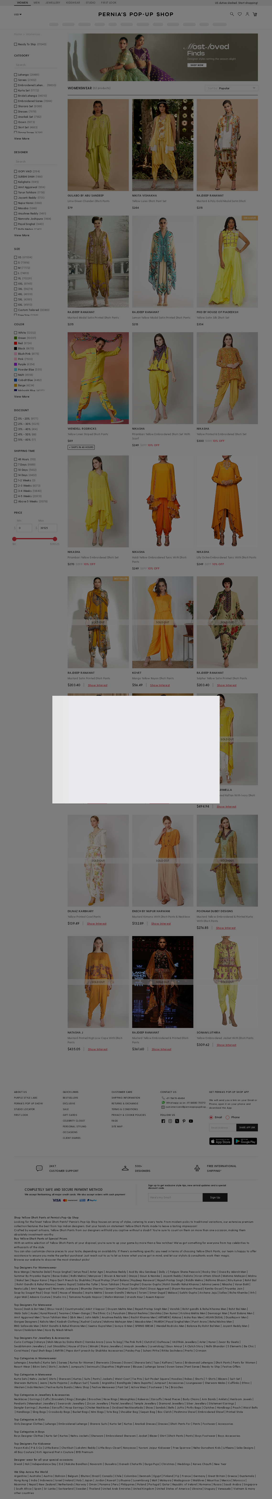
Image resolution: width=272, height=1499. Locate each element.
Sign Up (215, 1197)
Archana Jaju (208, 1292)
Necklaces (20, 1399)
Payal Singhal (130, 1284)
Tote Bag (112, 1411)
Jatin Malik (92, 1317)
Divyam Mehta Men (120, 1308)
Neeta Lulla (21, 1288)
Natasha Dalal (41, 1271)
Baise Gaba (60, 1275)
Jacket (142, 1435)
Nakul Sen (22, 1280)
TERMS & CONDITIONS (125, 1109)
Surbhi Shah (138, 1288)
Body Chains (191, 1399)
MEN (37, 2)
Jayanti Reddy (172, 1275)
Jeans (43, 1382)
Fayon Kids (21, 1447)
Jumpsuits (77, 1366)
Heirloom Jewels (241, 1399)
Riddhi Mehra (194, 1280)
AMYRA (59, 1350)
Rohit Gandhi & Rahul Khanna (35, 1284)
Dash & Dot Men (34, 1308)
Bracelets (58, 1399)
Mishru (252, 1275)
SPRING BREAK (144, 1325)
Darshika (156, 1313)
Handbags (223, 1407)
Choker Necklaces (97, 1407)
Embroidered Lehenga (73, 1423)
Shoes (149, 1407)
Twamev (64, 1313)
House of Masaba (71, 1292)
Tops (156, 1362)
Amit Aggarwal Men (27, 1317)
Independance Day (44, 1463)
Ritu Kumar (235, 1280)
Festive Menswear (103, 1387)
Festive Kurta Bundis (59, 1387)
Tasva (18, 1308)
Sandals (161, 1407)
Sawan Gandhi (114, 1292)
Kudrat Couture (91, 1321)
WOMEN (22, 2)
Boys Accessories (229, 1435)
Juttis (180, 1407)
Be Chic (249, 1346)
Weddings (183, 1463)
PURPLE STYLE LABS (26, 1097)
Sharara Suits (98, 1423)
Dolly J (163, 1271)
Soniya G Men (123, 1325)
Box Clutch (165, 1411)
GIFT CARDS (70, 1114)
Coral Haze (21, 1350)
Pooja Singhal (62, 1271)
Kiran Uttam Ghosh (207, 1275)
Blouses (138, 1366)
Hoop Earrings (74, 1407)
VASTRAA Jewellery (184, 1341)
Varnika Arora (94, 1341)
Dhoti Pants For (180, 1423)
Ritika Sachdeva (172, 1350)
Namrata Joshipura (65, 1288)
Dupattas (108, 1366)
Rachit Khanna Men (143, 1317)
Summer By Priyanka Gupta (32, 1275)
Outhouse (163, 1341)
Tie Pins (137, 1378)
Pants (96, 1378)
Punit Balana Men (241, 1313)
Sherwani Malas (215, 1382)
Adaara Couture (40, 1296)
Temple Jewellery (145, 1403)
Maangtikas (127, 1399)
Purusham (119, 1313)
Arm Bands (209, 1399)
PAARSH (159, 1321)
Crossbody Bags (59, 1411)
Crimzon (201, 1350)
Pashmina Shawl (185, 1411)
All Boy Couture (24, 1452)
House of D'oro (78, 1346)
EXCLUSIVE (69, 1103)
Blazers (223, 1378)
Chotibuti (67, 1447)
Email (216, 1117)
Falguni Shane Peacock (185, 1271)
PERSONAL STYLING (74, 1126)
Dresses (116, 1362)
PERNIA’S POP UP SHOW (28, 1103)
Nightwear (124, 1366)
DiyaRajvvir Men (236, 1317)
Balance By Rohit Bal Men (203, 1325)
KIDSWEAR (73, 2)
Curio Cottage (23, 1341)
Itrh (252, 1292)
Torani (143, 1292)
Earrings (35, 1399)
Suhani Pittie (151, 1350)
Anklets (223, 1399)
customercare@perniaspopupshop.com (187, 1106)
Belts (171, 1407)
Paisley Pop (132, 1350)
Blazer (154, 1435)
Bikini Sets (39, 1366)
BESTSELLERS (70, 1097)
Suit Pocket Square (157, 1378)
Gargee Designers (25, 1321)
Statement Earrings (221, 1403)
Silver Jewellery (196, 1403)
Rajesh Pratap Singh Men (151, 1308)
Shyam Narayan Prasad (187, 1288)
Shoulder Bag (129, 1411)
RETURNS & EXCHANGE (125, 1103)
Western (19, 1387)
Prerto (189, 1350)
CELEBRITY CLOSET (74, 1120)
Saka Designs (245, 1447)
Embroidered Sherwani (121, 1435)
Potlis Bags (194, 1407)
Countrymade (74, 1308)
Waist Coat (122, 1378)
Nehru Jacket (38, 1378)
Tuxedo (94, 1382)
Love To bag (114, 1341)
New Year (220, 1463)
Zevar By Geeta (228, 1341)
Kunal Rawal (48, 1313)
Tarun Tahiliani (110, 1284)
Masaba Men (143, 1321)
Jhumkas (44, 1407)
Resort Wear (22, 1366)
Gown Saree (175, 1366)
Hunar (212, 1341)
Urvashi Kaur (135, 1296)
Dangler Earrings (25, 1407)
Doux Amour (174, 1346)
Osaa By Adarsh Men (232, 1271)
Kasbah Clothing (68, 1321)
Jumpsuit (160, 1382)
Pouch (237, 1407)
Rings (70, 1399)
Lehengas (20, 1362)
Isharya (40, 1341)
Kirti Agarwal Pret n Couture (55, 1452)
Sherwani (65, 1378)
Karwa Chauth (202, 1463)
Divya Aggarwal (158, 1288)
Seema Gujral (66, 1284)
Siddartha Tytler (87, 1284)
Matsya (131, 1292)
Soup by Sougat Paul (27, 1292)
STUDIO (90, 2)
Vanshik (175, 1308)
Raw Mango (22, 1271)
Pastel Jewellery (121, 1403)
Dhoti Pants (223, 1362)
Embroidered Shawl (211, 1411)
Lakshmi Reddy (86, 1447)
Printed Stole (234, 1411)
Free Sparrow (182, 1447)
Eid (61, 1463)
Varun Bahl (242, 1284)
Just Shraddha (56, 1346)
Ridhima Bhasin (216, 1280)
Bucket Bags (81, 1411)
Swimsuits (93, 1366)
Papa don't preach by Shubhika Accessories (94, 1350)
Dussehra (111, 1463)
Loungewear (194, 1382)
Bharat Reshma (138, 1313)
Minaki (94, 1346)
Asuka (34, 1313)
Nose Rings (110, 1399)
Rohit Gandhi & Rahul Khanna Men (64, 1325)
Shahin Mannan (114, 1296)
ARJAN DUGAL (214, 1317)
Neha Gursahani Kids (207, 1447)
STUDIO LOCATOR (24, 1109)
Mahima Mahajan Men (117, 1321)
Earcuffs (156, 1399)
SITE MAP (117, 1126)
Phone (235, 1117)
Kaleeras (143, 1399)
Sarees (63, 1362)
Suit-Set (235, 1378)
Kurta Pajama (59, 1382)
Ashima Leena (210, 1284)
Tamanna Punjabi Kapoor (85, 1296)
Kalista (188, 1275)
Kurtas (77, 1378)
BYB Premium (84, 1452)
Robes (188, 1378)
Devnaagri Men (217, 1313)
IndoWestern (35, 1387)
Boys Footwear (205, 1435)
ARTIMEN (163, 1317)
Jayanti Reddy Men (235, 1325)
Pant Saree (192, 1366)
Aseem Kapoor (155, 1296)
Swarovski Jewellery (71, 1403)
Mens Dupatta (143, 1382)
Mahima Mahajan (234, 1275)
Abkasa (176, 1317)
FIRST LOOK (108, 2)
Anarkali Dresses (145, 1423)
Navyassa (129, 1447)
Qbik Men (76, 1317)
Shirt (163, 1435)
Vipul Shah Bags (41, 1350)
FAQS (115, 1120)
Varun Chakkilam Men (28, 1329)
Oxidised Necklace (124, 1407)
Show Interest (98, 685)
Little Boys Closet (109, 1447)
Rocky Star (209, 1271)
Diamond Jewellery (171, 1403)
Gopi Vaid (50, 1292)
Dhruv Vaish (54, 1308)
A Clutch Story (194, 1346)
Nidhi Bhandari (215, 1346)
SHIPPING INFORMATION (126, 1097)
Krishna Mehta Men (192, 1313)
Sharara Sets (142, 1362)
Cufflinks (233, 1382)
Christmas (168, 1463)
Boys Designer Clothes (28, 1435)
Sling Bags (39, 1411)
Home (18, 34)
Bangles (81, 1399)
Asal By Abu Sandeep (143, 1271)
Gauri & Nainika (150, 1275)
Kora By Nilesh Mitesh (59, 1329)
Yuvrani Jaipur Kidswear (154, 1447)
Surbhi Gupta (188, 1292)
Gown (128, 1362)
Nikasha (227, 1284)
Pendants (20, 1403)
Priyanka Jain (233, 1288)
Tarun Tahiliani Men (54, 1317)
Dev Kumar (171, 1313)
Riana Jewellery (111, 1346)
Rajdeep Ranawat (143, 1280)
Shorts (199, 1378)
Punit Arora (199, 1321)
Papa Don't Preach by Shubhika (70, 1280)
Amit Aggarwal (40, 1288)
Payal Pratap (101, 1280)
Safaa (223, 1292)
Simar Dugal (157, 1292)
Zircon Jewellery (97, 1403)
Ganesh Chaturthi (130, 1463)
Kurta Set (116, 1423)
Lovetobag (157, 1346)
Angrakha (108, 1382)
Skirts (52, 1366)
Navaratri (96, 1463)
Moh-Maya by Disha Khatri (65, 1341)
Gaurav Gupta (151, 1284)
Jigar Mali (20, 1296)
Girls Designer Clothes (28, 1423)
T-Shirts (211, 1378)
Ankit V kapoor (95, 1308)
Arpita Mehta (93, 1292)
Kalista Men (47, 1321)
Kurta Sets (49, 1362)
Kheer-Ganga (81, 1313)
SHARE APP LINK (247, 1127)
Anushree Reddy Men (115, 1317)
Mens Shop (82, 1387)
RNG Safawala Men (26, 1325)
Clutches (208, 1407)
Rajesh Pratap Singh (170, 1280)
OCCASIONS (70, 1132)
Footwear (155, 1387)
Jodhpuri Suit (78, 1382)
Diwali (18, 1463)
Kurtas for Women (81, 1362)
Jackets (63, 1366)
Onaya (133, 1275)
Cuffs (46, 1399)
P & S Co (36, 1447)
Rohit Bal (250, 1280)
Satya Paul (80, 1271)
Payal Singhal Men (178, 1321)
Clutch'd (149, 1341)
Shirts (52, 1378)
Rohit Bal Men (237, 1308)
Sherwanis (102, 1362)
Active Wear (139, 1387)
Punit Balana (120, 1280)
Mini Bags (97, 1411)
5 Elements (234, 1346)
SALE (66, 1109)
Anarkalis (35, 1362)
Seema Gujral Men (100, 1325)
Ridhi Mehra (78, 1275)
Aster (202, 1341)
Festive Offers (232, 1366)
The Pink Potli (133, 1341)
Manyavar (95, 1275)
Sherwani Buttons (25, 1382)
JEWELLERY (52, 2)
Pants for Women (244, 1362)
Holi (27, 1463)
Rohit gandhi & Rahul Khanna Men (204, 1308)
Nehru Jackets (80, 1435)
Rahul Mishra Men (220, 1321)
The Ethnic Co (101, 1313)
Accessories (176, 1382)
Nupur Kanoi (39, 1280)
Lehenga (50, 1423)
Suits (87, 1378)
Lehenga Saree (154, 1366)
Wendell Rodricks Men (170, 1325)
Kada (139, 1407)
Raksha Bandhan (76, 1463)
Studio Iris (59, 1296)
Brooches (177, 1387)
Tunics (178, 1362)
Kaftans (167, 1362)
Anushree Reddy (116, 1271)
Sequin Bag (147, 1411)
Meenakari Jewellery (41, 1403)
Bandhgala (124, 1382)
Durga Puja (152, 1463)
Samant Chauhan (116, 1288)
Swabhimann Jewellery (29, 1346)
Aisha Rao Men (193, 1317)
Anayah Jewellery (135, 1346)
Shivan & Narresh (115, 1275)
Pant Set (123, 1387)
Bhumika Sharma (92, 1288)
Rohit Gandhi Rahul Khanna (181, 1284)
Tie (167, 1387)
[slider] (14, 539)
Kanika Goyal (213, 1288)
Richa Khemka (238, 1292)
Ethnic (246, 1382)
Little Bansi (52, 1447)
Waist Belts (250, 1407)
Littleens (228, 1447)
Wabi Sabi (21, 1313)
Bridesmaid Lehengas (199, 1362)
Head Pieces (172, 1399)
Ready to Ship (211, 1366)
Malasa (172, 1292)
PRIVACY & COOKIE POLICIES (129, 1114)
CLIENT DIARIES (72, 1137)
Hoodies (176, 1378)
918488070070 (249, 2)
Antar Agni (96, 1271)
